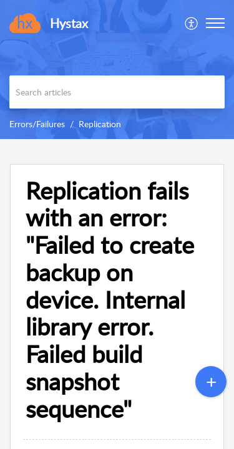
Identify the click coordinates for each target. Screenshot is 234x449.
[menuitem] (192, 23)
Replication (100, 124)
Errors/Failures (37, 124)
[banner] (117, 69)
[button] (192, 23)
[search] (117, 92)
